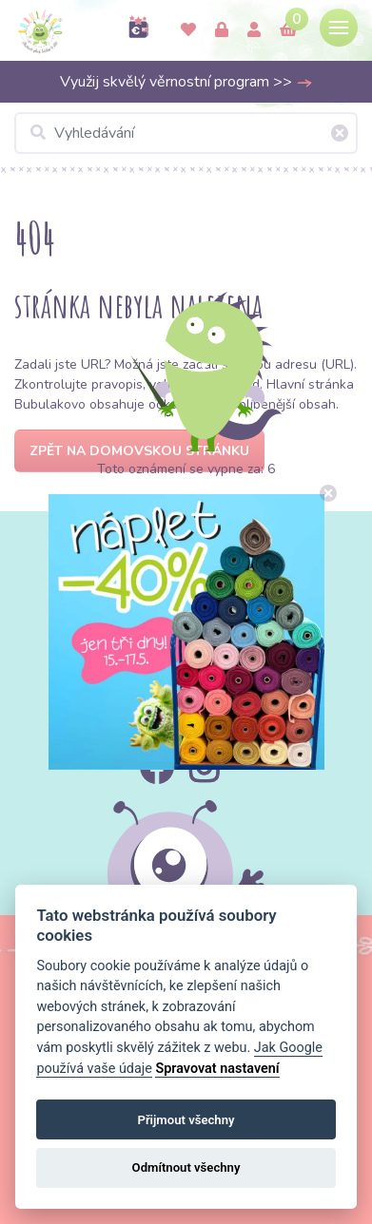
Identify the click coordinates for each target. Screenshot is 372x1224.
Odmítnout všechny (186, 1167)
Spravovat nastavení (217, 1069)
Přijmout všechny (185, 1120)
